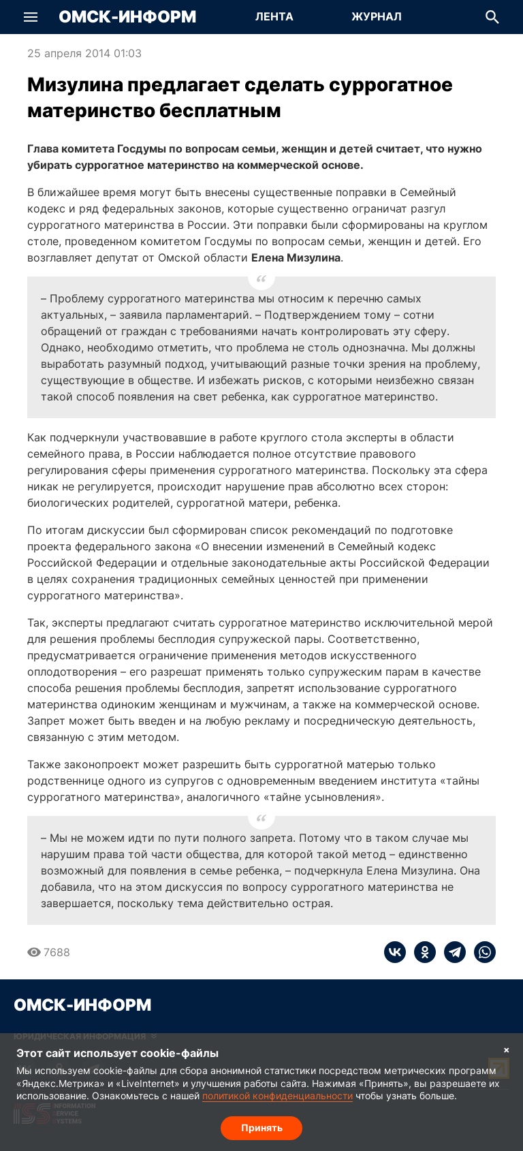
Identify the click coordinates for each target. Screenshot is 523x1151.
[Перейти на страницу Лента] (274, 17)
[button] (31, 17)
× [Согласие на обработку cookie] (506, 1049)
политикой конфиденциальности (277, 1096)
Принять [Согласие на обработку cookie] (262, 1127)
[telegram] (451, 952)
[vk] (395, 952)
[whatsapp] (481, 952)
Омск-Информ (127, 17)
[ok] (421, 952)
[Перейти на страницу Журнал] (377, 17)
